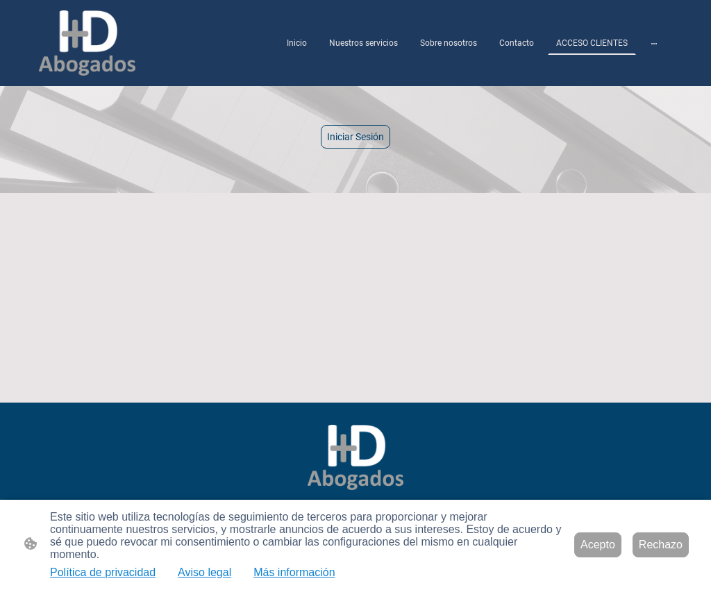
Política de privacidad (103, 572)
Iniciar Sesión (355, 136)
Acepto (597, 544)
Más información (294, 572)
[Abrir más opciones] (654, 43)
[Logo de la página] (87, 43)
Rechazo (661, 544)
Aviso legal (204, 572)
